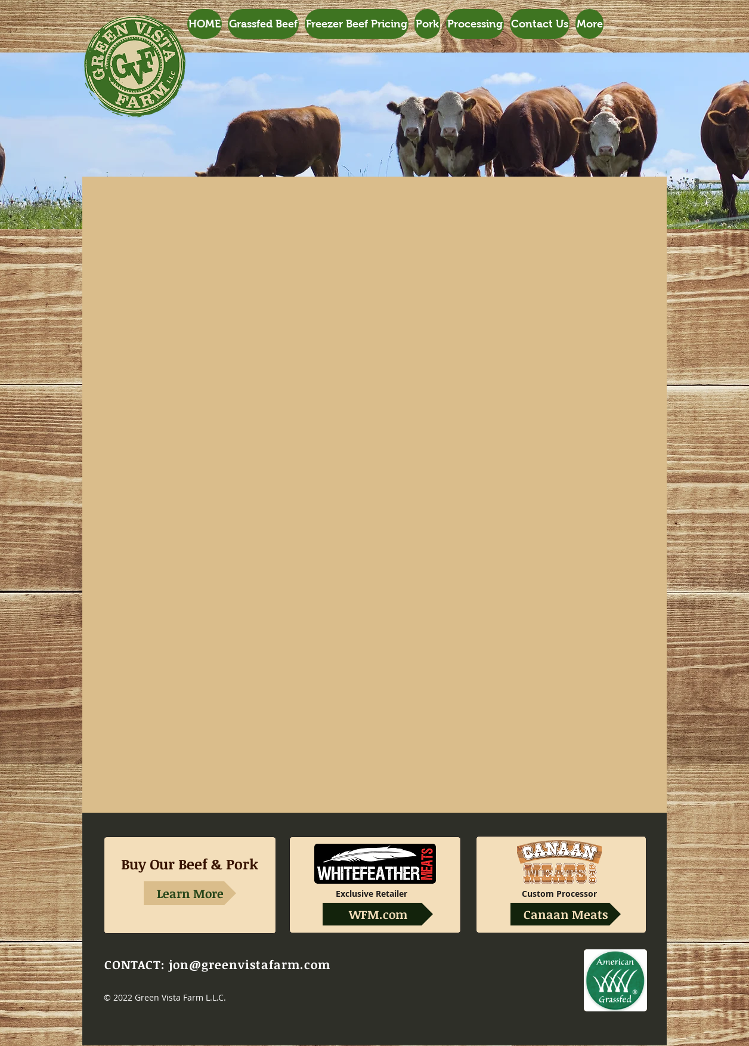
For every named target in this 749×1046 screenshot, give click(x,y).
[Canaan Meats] (565, 914)
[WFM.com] (378, 914)
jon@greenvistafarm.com (249, 964)
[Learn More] (190, 893)
